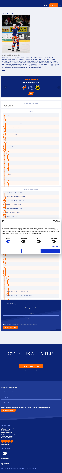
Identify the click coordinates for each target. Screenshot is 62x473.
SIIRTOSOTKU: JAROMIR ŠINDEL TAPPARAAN (15, 275)
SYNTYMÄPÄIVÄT (9, 174)
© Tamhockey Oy (4, 468)
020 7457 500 (9, 436)
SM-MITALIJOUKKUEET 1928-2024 (12, 212)
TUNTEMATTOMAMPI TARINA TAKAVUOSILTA (15, 267)
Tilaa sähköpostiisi (10, 327)
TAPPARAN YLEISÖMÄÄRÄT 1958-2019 (13, 135)
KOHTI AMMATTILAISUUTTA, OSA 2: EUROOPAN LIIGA (17, 291)
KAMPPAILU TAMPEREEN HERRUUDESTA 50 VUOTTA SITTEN (18, 283)
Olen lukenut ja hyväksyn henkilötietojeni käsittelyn (20, 324)
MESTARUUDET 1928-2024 (11, 216)
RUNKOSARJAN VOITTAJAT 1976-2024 (13, 208)
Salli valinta (31, 251)
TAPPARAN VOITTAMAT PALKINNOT (13, 151)
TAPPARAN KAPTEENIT (10, 155)
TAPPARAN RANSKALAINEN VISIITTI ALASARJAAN (16, 255)
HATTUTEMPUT (8, 163)
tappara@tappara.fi (9, 434)
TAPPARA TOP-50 (9, 178)
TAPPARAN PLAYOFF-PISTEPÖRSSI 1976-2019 (15, 139)
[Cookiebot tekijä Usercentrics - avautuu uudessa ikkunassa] (54, 221)
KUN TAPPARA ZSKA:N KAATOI (11, 287)
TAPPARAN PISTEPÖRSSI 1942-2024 (13, 182)
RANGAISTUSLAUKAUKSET (11, 167)
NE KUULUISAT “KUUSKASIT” (11, 271)
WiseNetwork (36, 468)
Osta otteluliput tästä (31, 366)
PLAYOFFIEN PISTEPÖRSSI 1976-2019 (13, 192)
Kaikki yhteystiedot (6, 437)
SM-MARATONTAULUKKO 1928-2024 (13, 204)
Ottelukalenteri (31, 370)
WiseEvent (24, 468)
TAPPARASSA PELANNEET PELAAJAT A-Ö (14, 119)
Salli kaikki (50, 251)
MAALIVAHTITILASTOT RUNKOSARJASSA (14, 123)
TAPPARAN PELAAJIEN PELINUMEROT (13, 127)
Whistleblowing (5, 444)
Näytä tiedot (55, 246)
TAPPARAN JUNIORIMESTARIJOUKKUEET (14, 170)
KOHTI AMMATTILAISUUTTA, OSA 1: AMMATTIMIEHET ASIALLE (18, 295)
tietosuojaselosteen (14, 324)
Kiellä (11, 251)
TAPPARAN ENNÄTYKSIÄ (10, 147)
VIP (31, 93)
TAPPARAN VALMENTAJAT (11, 159)
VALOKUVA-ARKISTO (9, 115)
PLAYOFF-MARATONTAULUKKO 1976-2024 (14, 200)
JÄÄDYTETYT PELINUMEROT (11, 143)
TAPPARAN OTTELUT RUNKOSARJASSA (13, 131)
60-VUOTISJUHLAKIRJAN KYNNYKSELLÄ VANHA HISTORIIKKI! (18, 279)
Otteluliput (53, 5)
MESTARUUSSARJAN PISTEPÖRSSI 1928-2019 (15, 196)
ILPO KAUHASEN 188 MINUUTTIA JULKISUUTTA (15, 263)
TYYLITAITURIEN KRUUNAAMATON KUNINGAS (15, 259)
